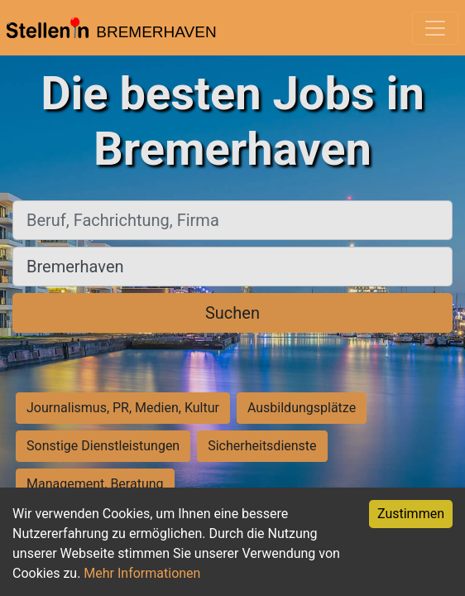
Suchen (232, 313)
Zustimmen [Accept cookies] (410, 514)
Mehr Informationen (142, 573)
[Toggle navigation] (435, 28)
